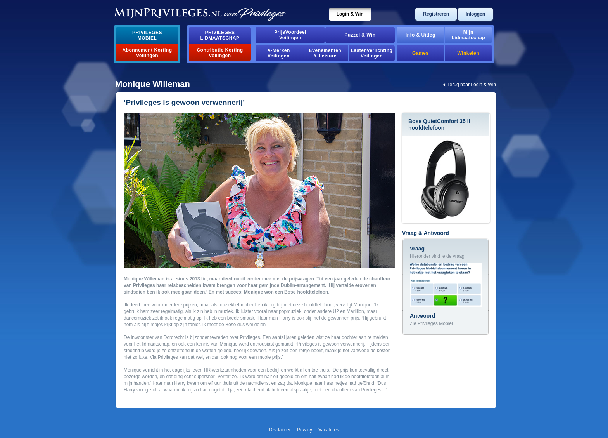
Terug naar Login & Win (471, 84)
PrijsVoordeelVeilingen (290, 35)
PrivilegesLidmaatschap (220, 35)
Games (420, 53)
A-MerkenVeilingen (278, 53)
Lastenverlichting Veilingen (372, 53)
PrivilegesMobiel (147, 35)
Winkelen (468, 53)
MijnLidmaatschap (468, 35)
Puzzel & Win (359, 35)
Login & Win (350, 14)
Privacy (304, 430)
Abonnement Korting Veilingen (147, 52)
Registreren (436, 14)
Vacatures (328, 430)
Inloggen (475, 14)
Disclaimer (280, 430)
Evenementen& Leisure (325, 53)
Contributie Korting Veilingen (220, 52)
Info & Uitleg (420, 35)
